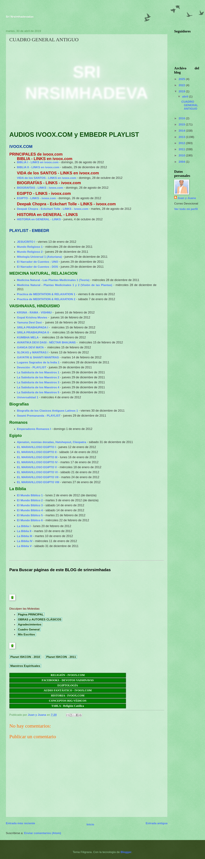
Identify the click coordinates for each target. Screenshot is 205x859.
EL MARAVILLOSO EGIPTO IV (37, 462)
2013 (182, 137)
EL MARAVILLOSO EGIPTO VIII (38, 482)
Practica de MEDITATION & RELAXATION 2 (46, 299)
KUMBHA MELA (28, 337)
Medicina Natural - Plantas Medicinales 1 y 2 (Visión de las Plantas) (64, 285)
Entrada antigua (157, 823)
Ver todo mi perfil (186, 209)
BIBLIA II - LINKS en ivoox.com (38, 167)
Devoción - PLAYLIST (31, 367)
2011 (182, 149)
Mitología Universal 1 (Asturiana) (39, 256)
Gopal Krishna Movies (32, 317)
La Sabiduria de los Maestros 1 (38, 372)
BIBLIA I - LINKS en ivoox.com (38, 162)
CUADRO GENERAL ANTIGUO (189, 105)
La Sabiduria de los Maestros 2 (38, 377)
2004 (182, 161)
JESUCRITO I (26, 241)
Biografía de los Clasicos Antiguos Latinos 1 (47, 410)
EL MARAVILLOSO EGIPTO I (36, 447)
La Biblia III (24, 536)
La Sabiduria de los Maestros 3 (38, 382)
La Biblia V (24, 546)
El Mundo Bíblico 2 (30, 500)
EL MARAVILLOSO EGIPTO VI (37, 472)
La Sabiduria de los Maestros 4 (38, 387)
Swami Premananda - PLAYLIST (38, 415)
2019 (182, 91)
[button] (11, 117)
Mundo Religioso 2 (30, 251)
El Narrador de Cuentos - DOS (37, 266)
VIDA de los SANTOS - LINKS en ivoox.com (46, 178)
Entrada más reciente (20, 823)
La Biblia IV (24, 541)
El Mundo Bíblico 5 (30, 515)
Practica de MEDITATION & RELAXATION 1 (46, 294)
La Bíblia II (24, 531)
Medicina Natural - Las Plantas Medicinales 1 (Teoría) (53, 280)
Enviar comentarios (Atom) (42, 833)
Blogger (125, 852)
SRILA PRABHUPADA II (33, 332)
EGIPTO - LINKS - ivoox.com (36, 198)
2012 (182, 143)
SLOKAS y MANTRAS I (32, 352)
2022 (182, 85)
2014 (182, 130)
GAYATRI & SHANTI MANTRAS (38, 357)
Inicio (90, 824)
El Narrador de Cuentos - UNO (37, 261)
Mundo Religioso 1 (30, 246)
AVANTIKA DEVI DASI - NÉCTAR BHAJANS (46, 342)
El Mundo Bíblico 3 (30, 505)
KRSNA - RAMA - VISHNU (34, 312)
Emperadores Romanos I (34, 429)
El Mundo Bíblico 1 (30, 495)
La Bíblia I (24, 526)
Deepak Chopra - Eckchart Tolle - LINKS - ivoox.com (52, 208)
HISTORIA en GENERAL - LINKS (39, 219)
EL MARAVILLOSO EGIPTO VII (37, 477)
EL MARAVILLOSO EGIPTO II (37, 452)
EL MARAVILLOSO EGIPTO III (37, 457)
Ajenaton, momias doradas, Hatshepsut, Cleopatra (51, 442)
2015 (182, 124)
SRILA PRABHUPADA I (32, 327)
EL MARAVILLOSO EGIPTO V (37, 467)
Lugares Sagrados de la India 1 (38, 362)
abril (185, 96)
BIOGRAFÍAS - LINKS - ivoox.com (40, 187)
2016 (182, 118)
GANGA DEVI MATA (30, 347)
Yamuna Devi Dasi (29, 322)
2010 (182, 155)
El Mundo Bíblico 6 (30, 520)
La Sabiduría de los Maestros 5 (38, 392)
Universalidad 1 (27, 397)
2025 (182, 79)
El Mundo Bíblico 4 (30, 510)
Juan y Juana (187, 198)
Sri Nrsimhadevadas (20, 16)
